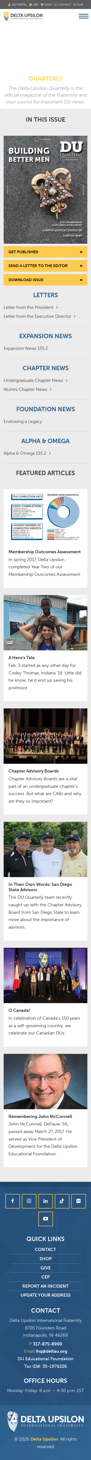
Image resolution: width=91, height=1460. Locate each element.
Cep (35, 4)
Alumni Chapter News (27, 389)
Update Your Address (46, 1295)
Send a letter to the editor (38, 265)
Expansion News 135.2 (26, 348)
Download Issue (25, 279)
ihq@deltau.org (51, 1351)
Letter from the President (31, 307)
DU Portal (19, 4)
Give (80, 4)
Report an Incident (45, 1286)
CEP (45, 1277)
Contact (64, 4)
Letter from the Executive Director (39, 316)
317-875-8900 (47, 1344)
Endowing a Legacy (23, 421)
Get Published (23, 252)
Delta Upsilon (44, 1439)
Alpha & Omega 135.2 (27, 453)
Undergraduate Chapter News (35, 380)
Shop (48, 4)
